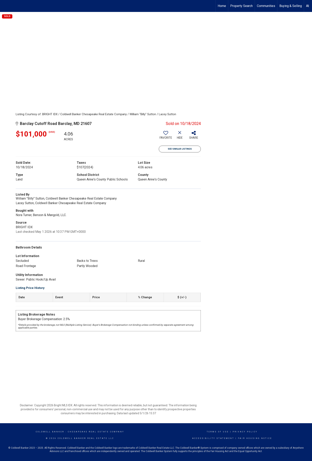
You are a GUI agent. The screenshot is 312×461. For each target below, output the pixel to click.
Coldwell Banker (50, 432)
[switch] (166, 136)
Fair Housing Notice (255, 438)
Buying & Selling (290, 6)
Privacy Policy (245, 432)
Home (222, 6)
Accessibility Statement (213, 438)
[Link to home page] (5, 6)
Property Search (241, 6)
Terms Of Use (218, 432)
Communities (266, 6)
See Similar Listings (180, 149)
